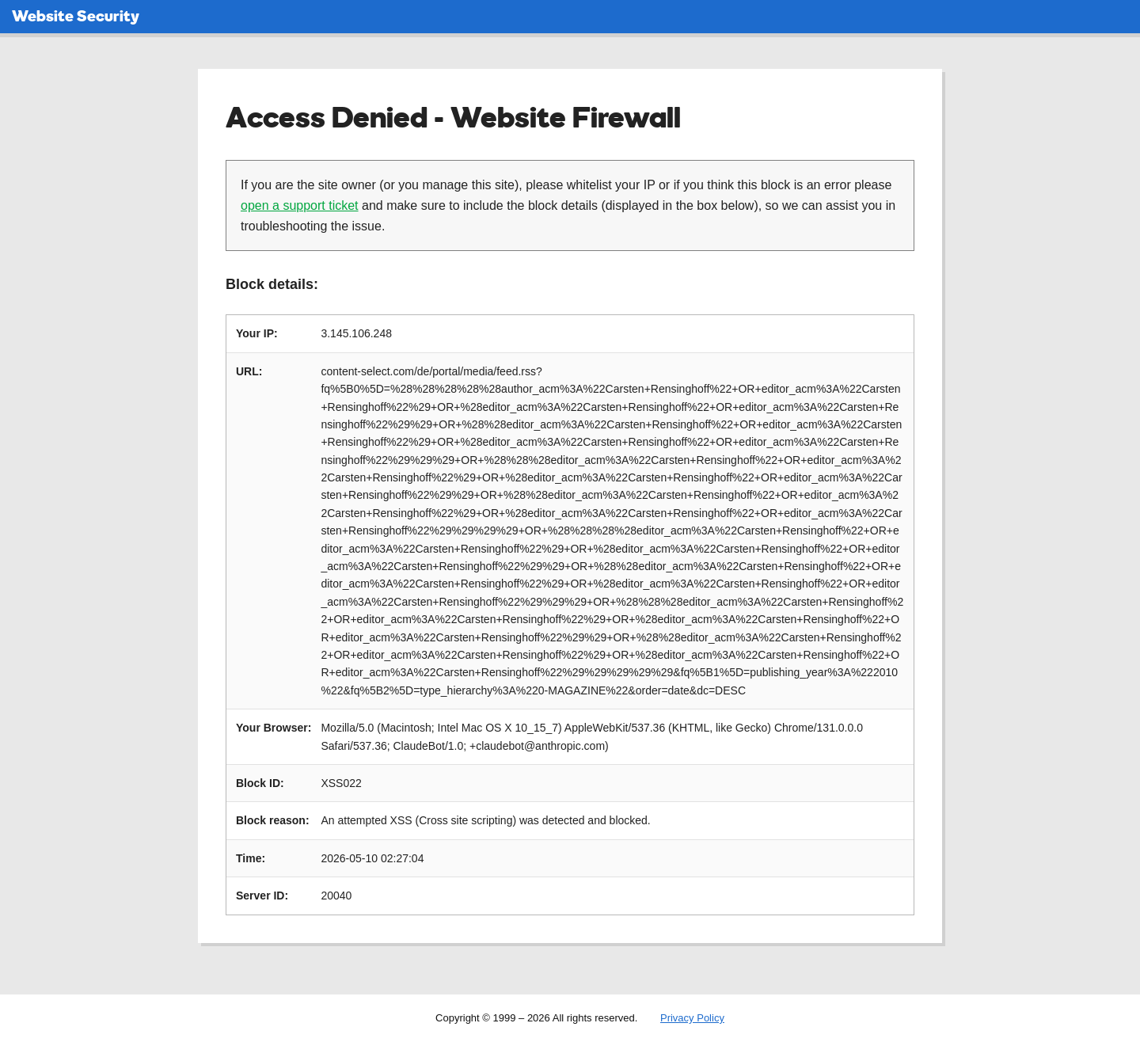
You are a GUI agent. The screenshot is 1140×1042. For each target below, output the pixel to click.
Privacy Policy (692, 1018)
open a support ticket (300, 205)
